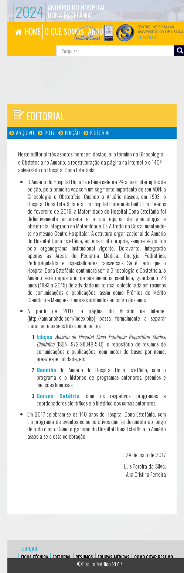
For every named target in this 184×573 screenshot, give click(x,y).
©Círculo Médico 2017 (99, 564)
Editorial (100, 132)
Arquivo (25, 132)
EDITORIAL (61, 557)
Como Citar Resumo (153, 557)
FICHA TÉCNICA (34, 557)
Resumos (84, 557)
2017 (49, 132)
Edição (72, 132)
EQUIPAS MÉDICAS (114, 557)
